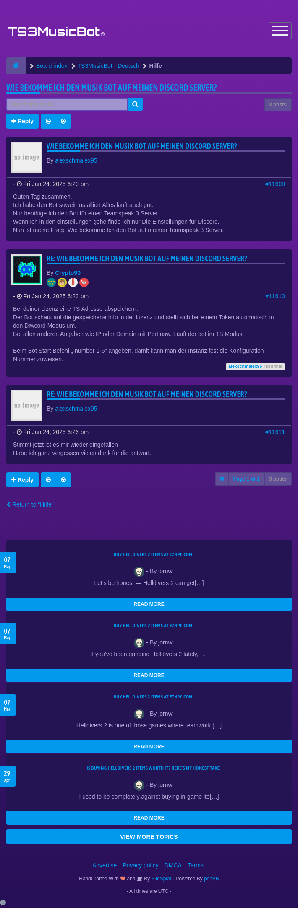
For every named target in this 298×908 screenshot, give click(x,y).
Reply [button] (22, 121)
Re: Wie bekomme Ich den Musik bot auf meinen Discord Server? (147, 258)
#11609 (275, 184)
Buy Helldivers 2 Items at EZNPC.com (153, 555)
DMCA (173, 865)
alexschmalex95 (76, 161)
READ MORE (148, 605)
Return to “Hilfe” (30, 505)
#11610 (275, 296)
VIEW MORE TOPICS (149, 837)
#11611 (275, 432)
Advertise (104, 865)
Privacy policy (141, 865)
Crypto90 (68, 273)
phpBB (211, 879)
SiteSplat (160, 879)
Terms (196, 865)
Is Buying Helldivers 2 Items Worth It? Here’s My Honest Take (153, 768)
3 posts (278, 105)
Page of (246, 479)
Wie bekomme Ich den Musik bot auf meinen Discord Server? (111, 88)
